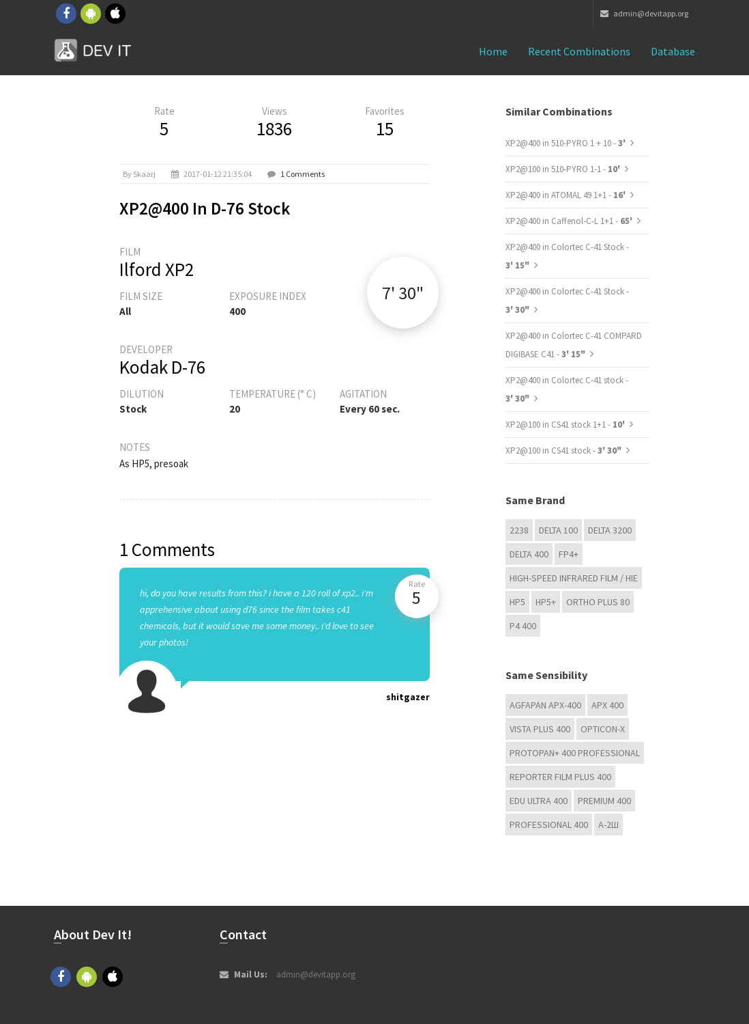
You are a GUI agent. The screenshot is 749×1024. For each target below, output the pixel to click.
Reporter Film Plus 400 (560, 777)
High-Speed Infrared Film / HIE (574, 578)
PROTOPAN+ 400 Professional (575, 753)
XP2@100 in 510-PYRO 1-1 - (563, 169)
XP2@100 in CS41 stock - (563, 450)
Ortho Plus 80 (598, 602)
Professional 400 (549, 824)
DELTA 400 (529, 554)
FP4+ (568, 554)
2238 (519, 530)
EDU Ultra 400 (539, 800)
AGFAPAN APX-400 (545, 705)
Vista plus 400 (540, 729)
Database (673, 51)
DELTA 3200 (610, 530)
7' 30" (403, 292)
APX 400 (607, 705)
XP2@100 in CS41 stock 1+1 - (566, 424)
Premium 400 (604, 800)
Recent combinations (579, 51)
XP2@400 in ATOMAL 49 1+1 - (566, 195)
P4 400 (523, 626)
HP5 (517, 602)
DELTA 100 (558, 530)
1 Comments (302, 174)
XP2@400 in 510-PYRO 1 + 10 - (566, 143)
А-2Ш (608, 824)
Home (493, 51)
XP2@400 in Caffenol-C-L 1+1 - (569, 221)
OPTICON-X (603, 729)
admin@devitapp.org (644, 13)
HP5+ (545, 602)
